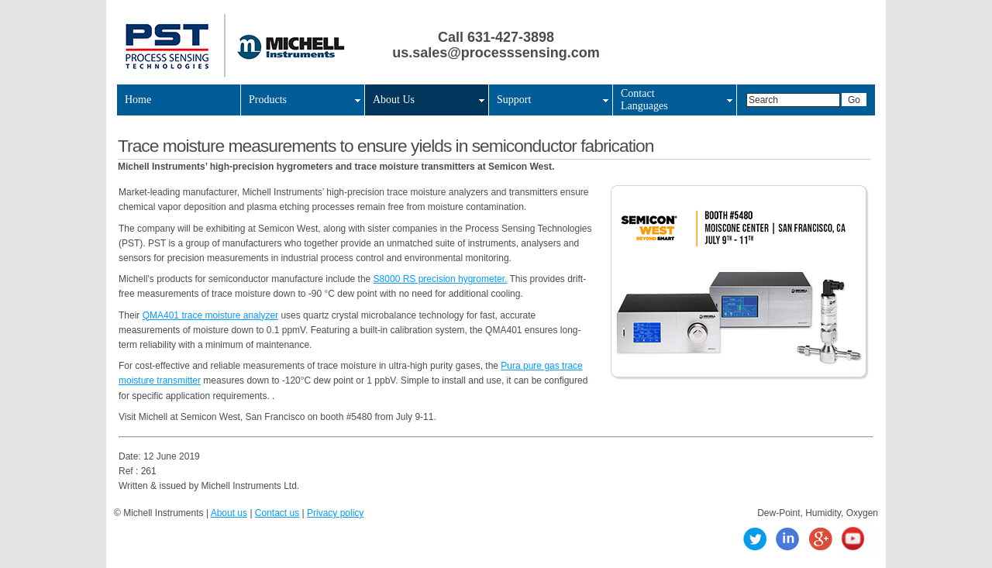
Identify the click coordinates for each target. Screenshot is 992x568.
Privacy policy (335, 513)
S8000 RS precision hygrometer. (441, 279)
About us (229, 513)
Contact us (277, 513)
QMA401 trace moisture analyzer (210, 315)
